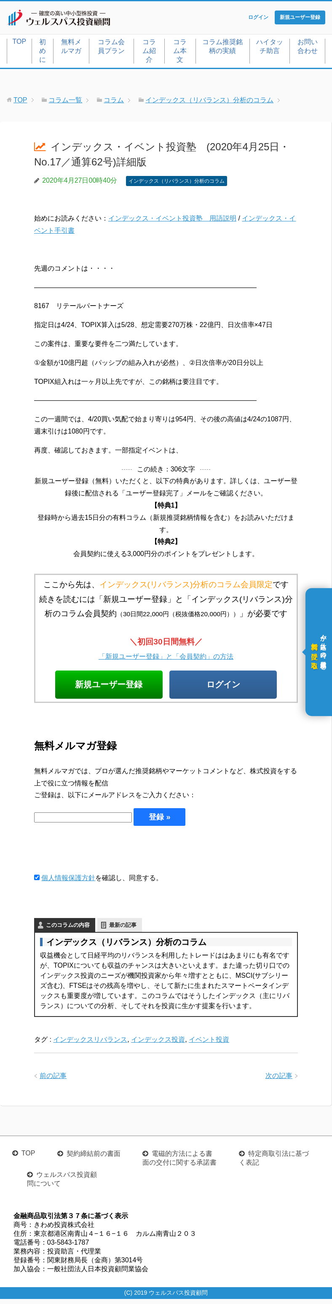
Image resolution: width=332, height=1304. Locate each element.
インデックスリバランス (90, 1044)
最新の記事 (123, 930)
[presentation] (98, 854)
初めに (42, 52)
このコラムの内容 (68, 930)
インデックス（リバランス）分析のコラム (177, 183)
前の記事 (53, 1080)
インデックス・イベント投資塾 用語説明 (172, 220)
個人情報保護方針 (68, 882)
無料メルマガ (71, 48)
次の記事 (278, 1080)
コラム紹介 (149, 52)
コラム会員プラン (111, 48)
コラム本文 (180, 52)
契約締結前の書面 (93, 1158)
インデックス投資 (158, 1044)
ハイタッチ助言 (269, 48)
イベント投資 (209, 1044)
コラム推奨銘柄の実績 (222, 48)
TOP (20, 43)
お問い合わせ (307, 48)
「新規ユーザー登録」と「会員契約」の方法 (166, 658)
